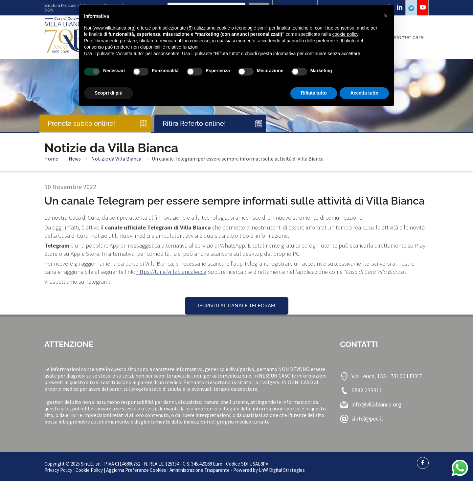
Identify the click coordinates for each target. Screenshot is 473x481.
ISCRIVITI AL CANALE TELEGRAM (236, 306)
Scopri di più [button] (109, 93)
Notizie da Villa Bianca (116, 158)
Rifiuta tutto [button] (314, 93)
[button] (385, 16)
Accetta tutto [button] (364, 93)
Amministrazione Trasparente (199, 470)
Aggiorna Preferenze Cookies (136, 470)
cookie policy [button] (345, 34)
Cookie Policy (89, 470)
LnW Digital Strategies (282, 470)
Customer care (405, 37)
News (75, 158)
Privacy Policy (58, 470)
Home (51, 158)
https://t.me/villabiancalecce (171, 271)
